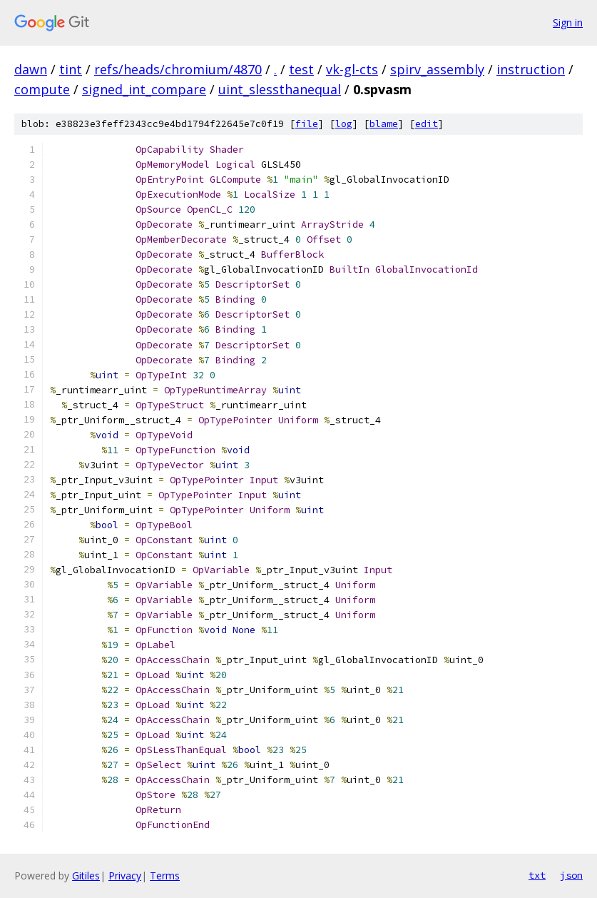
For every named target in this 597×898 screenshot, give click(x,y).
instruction (530, 69)
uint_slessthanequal (279, 89)
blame (383, 124)
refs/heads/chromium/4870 (178, 69)
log (343, 124)
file (306, 124)
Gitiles (86, 875)
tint (70, 69)
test (301, 69)
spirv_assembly (437, 69)
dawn (30, 69)
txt (537, 875)
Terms (165, 875)
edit (426, 124)
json (571, 875)
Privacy (124, 875)
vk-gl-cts (352, 69)
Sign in (568, 22)
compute (42, 89)
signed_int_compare (144, 89)
